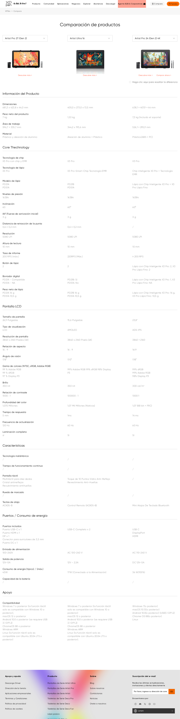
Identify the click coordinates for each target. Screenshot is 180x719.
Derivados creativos (57, 703)
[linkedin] (149, 682)
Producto (36, 4)
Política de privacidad (15, 682)
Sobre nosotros (97, 667)
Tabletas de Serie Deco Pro (60, 677)
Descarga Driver (13, 662)
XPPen (7, 11)
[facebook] (135, 682)
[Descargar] (110, 4)
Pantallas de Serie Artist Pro (61, 667)
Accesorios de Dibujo (57, 698)
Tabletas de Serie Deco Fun (61, 687)
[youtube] (154, 682)
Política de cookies (14, 687)
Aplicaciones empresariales (18, 672)
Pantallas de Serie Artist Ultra (61, 662)
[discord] (140, 682)
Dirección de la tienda (15, 667)
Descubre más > (25, 75)
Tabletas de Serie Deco (59, 682)
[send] (171, 670)
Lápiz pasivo (53, 693)
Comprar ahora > (163, 75)
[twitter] (145, 682)
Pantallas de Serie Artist (59, 672)
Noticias (94, 677)
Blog (92, 662)
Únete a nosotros (98, 682)
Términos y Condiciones (16, 677)
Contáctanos (96, 672)
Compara (158, 4)
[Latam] (153, 689)
